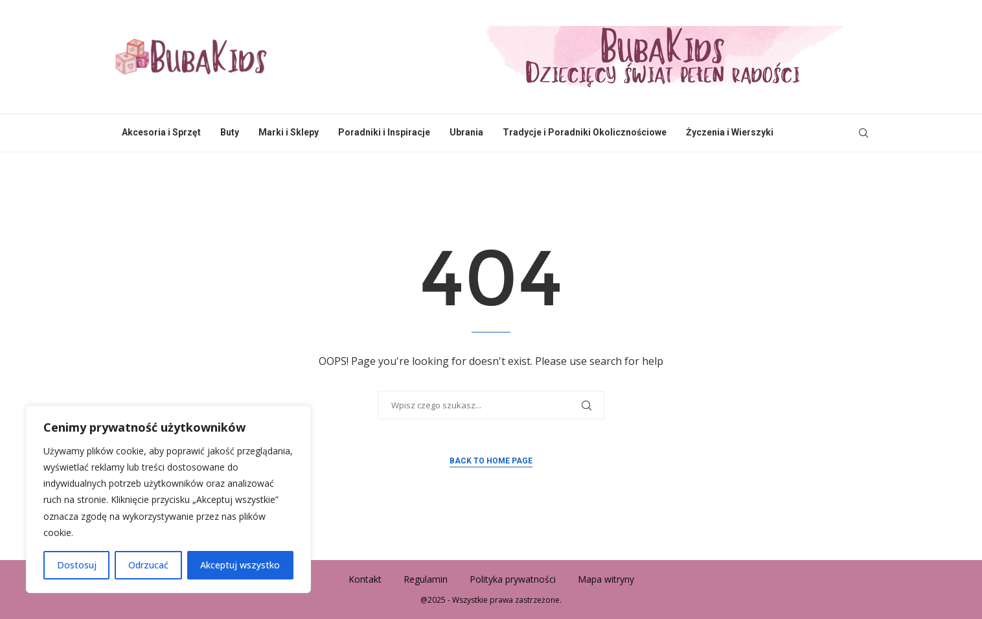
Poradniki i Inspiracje (384, 132)
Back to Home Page (491, 460)
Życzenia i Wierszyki (729, 132)
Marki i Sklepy (288, 132)
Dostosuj (77, 565)
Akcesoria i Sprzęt (161, 132)
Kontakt (365, 579)
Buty (229, 132)
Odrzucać (148, 565)
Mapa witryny (606, 579)
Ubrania (466, 132)
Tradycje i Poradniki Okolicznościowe (585, 132)
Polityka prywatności (513, 579)
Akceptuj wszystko (240, 565)
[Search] (863, 133)
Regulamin (426, 579)
